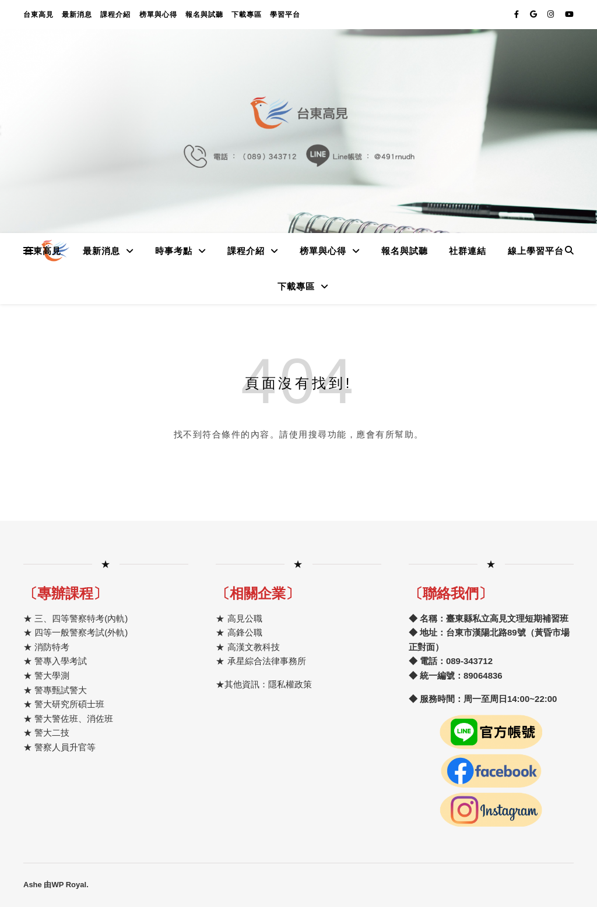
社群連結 (467, 250)
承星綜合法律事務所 (266, 661)
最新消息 (77, 14)
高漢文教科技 (251, 647)
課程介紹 (115, 14)
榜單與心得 (158, 14)
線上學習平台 (536, 250)
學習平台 (285, 14)
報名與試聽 (204, 14)
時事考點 (173, 250)
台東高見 (38, 14)
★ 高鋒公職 (239, 632)
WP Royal (68, 884)
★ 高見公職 (239, 618)
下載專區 (246, 14)
